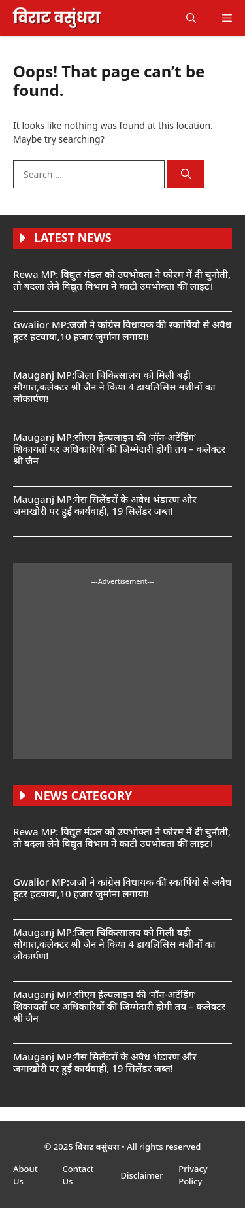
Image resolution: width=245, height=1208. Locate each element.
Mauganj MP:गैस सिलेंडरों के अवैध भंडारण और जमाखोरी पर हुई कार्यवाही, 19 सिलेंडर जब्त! (104, 504)
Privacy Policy (192, 1175)
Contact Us (77, 1175)
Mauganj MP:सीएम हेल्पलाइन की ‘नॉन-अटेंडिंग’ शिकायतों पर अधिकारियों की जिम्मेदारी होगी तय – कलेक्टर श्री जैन (119, 448)
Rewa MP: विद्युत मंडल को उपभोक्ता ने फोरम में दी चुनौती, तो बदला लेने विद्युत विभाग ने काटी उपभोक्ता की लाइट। (122, 279)
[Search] (185, 174)
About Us (25, 1175)
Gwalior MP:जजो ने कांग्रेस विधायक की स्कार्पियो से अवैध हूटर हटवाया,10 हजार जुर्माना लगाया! (122, 330)
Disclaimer (142, 1175)
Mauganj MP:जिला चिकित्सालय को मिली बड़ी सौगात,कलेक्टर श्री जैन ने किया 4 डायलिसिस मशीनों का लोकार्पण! (114, 386)
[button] (191, 18)
